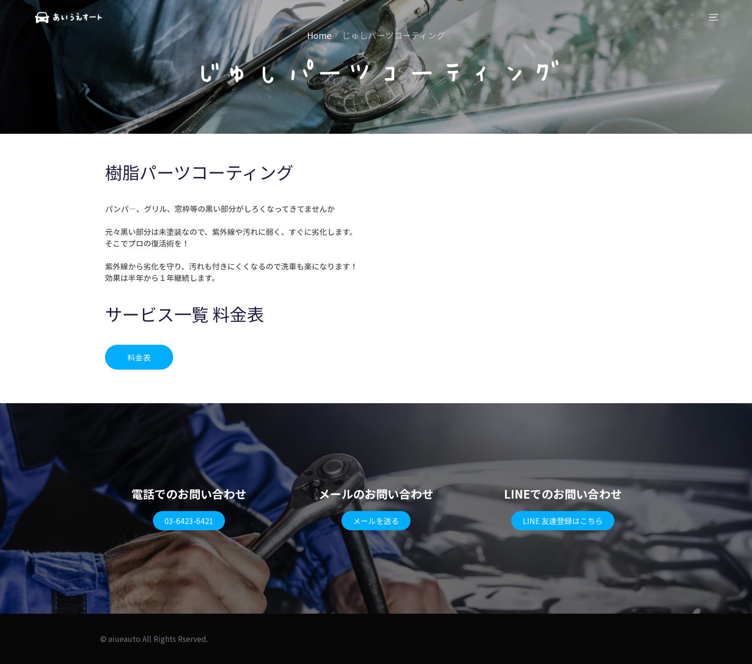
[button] (139, 357)
